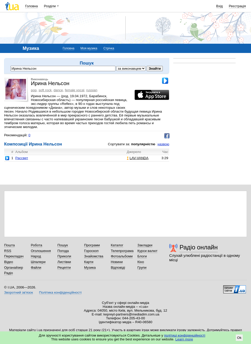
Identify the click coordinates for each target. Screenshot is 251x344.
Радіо (8, 273)
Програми (92, 245)
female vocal (74, 90)
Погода (63, 251)
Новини (117, 262)
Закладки (144, 245)
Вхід (219, 6)
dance (58, 90)
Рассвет (21, 158)
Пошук (62, 245)
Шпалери (38, 262)
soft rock (45, 90)
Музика (90, 267)
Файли (36, 267)
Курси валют (147, 251)
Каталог (117, 245)
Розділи (50, 6)
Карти (88, 262)
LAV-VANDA (137, 158)
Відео (8, 262)
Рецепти (64, 267)
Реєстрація (237, 6)
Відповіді (118, 267)
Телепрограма (122, 251)
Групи (141, 267)
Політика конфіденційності (60, 292)
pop (34, 90)
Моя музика (88, 48)
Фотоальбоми (122, 256)
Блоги (142, 256)
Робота (36, 245)
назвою (163, 144)
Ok (239, 338)
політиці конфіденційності (184, 335)
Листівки (64, 262)
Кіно (140, 262)
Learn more (184, 339)
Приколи (64, 256)
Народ (36, 256)
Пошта (9, 245)
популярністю (143, 144)
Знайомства (93, 256)
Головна (31, 6)
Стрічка (108, 48)
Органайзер (13, 267)
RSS (7, 251)
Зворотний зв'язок (18, 292)
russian (91, 90)
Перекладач (13, 256)
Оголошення (41, 251)
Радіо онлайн (199, 247)
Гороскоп (91, 251)
